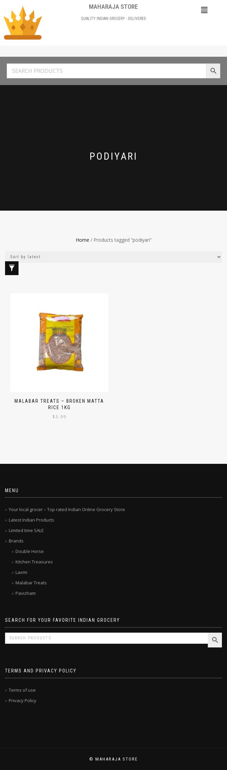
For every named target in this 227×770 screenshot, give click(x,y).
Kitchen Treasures (34, 562)
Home (82, 240)
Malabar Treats (31, 583)
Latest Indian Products (31, 520)
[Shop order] (113, 257)
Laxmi (21, 572)
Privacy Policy (22, 700)
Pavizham (25, 593)
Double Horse (29, 551)
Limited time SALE (26, 530)
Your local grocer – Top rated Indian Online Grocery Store (67, 509)
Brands (16, 541)
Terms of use (22, 690)
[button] (204, 9)
